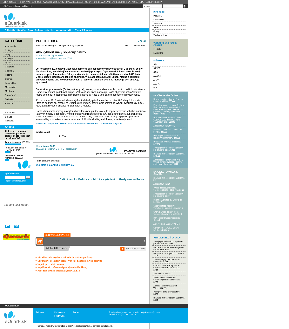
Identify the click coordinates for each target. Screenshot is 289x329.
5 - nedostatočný (70, 149)
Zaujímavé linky (160, 35)
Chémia (8, 79)
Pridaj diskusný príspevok (48, 161)
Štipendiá (157, 27)
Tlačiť (127, 45)
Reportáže (41, 45)
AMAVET (157, 76)
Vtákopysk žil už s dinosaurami (166, 292)
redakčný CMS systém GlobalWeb (61, 326)
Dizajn (8, 54)
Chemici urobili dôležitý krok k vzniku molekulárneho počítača (166, 213)
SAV (155, 64)
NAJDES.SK (48, 2)
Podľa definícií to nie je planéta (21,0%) (15, 150)
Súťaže (8, 117)
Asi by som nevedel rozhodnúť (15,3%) (14, 157)
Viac (64, 136)
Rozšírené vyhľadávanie (15, 181)
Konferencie (158, 20)
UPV (155, 88)
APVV (156, 80)
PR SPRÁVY (24, 2)
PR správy (87, 30)
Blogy (30, 30)
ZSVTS (156, 84)
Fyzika (8, 62)
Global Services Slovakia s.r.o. (99, 326)
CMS (142, 2)
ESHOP (149, 2)
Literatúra (21, 30)
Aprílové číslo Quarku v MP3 (165, 224)
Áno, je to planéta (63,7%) (17, 143)
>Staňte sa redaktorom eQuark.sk (17, 6)
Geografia (9, 66)
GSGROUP (36, 2)
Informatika (10, 83)
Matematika (10, 87)
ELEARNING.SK (10, 2)
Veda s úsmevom (58, 30)
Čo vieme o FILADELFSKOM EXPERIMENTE (165, 229)
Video (70, 30)
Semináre (157, 24)
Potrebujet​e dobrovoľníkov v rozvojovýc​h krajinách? (165, 137)
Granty (156, 31)
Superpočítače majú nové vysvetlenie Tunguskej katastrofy (167, 207)
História (8, 75)
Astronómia (10, 46)
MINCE (135, 2)
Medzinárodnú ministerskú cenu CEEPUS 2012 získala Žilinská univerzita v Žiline (167, 120)
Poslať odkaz (140, 45)
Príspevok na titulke (135, 151)
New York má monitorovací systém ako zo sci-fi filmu (168, 100)
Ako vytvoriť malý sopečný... (71, 45)
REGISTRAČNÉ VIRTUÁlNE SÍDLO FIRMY (111, 2)
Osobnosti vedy (41, 30)
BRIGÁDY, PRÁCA (63, 2)
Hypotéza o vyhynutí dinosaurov (167, 142)
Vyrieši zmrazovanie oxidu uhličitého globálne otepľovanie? (167, 189)
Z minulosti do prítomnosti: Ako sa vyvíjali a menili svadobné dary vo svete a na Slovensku (168, 162)
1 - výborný (50, 149)
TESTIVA (158, 2)
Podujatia (157, 16)
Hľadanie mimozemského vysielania (169, 154)
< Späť (142, 41)
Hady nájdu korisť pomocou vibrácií (168, 253)
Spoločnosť (10, 95)
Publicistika (10, 30)
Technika (9, 99)
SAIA (155, 72)
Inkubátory (158, 49)
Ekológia (9, 58)
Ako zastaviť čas (160, 126)
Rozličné (9, 103)
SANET (156, 68)
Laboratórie (158, 53)
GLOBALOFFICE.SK (82, 2)
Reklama (9, 121)
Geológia (9, 71)
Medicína (9, 91)
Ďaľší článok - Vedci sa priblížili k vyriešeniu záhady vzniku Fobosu (102, 179)
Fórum (78, 30)
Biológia (9, 50)
